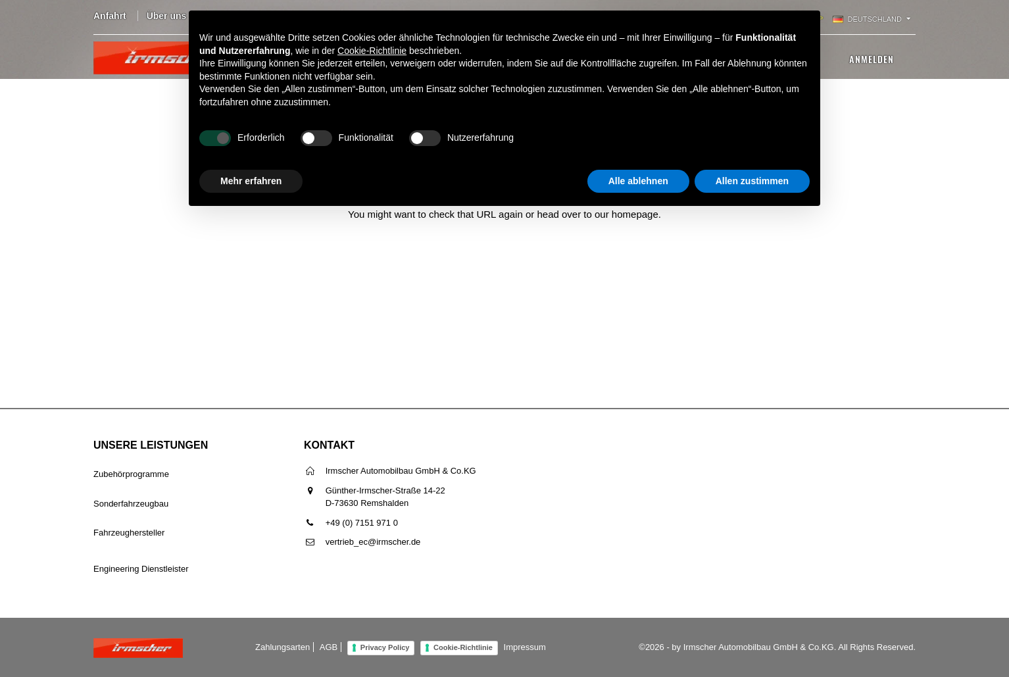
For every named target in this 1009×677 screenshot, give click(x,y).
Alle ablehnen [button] (638, 181)
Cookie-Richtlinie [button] (371, 50)
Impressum (525, 647)
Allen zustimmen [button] (752, 181)
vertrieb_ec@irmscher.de (373, 542)
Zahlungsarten (282, 647)
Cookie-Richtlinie (463, 647)
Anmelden (871, 59)
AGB (328, 647)
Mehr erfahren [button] (251, 181)
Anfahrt (109, 16)
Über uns (167, 16)
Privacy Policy (385, 647)
